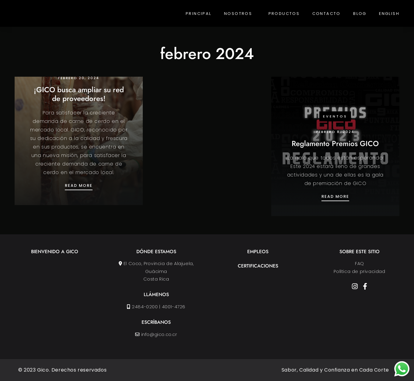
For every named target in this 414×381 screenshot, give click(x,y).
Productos (284, 13)
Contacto (326, 13)
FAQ (359, 263)
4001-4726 (173, 307)
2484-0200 (145, 307)
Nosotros (238, 13)
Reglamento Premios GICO (335, 143)
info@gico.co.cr (159, 334)
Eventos (335, 116)
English (389, 13)
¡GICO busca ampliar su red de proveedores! (79, 94)
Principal (199, 13)
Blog (360, 13)
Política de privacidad (359, 271)
